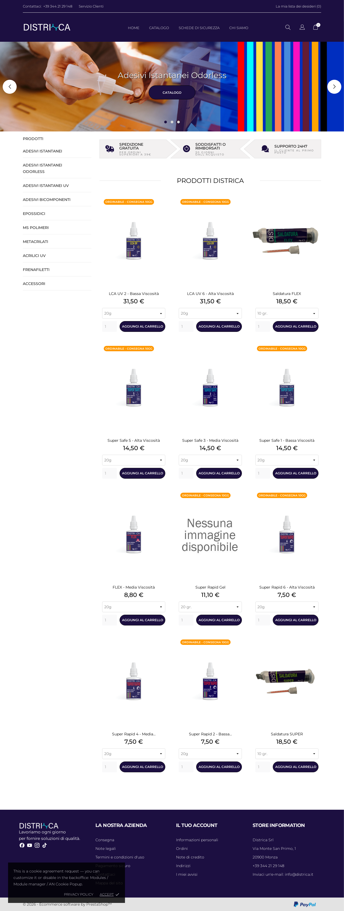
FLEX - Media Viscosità (134, 587)
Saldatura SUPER (287, 734)
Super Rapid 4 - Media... (134, 734)
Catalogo (159, 28)
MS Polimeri (36, 227)
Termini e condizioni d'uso (119, 857)
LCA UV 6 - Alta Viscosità (210, 293)
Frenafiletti (36, 269)
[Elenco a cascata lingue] (302, 28)
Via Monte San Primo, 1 (274, 848)
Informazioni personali (197, 839)
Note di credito (190, 857)
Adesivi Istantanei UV (46, 185)
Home (133, 28)
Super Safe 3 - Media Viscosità (210, 440)
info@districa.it (283, 874)
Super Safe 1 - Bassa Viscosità (286, 440)
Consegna (104, 839)
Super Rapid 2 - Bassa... (210, 734)
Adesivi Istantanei (42, 151)
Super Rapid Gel (210, 587)
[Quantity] (109, 326)
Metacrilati (35, 241)
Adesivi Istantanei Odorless (42, 168)
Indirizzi (183, 865)
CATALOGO (172, 93)
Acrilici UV (34, 255)
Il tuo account (196, 825)
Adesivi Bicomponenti (46, 199)
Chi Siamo (238, 28)
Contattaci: (32, 6)
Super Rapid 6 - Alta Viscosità (287, 587)
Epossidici (34, 213)
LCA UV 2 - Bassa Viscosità (134, 293)
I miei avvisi (187, 874)
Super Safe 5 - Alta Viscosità (134, 440)
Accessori (34, 283)
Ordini (182, 848)
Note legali (105, 848)
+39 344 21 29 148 (57, 6)
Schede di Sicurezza (199, 28)
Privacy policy (78, 894)
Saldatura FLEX (287, 293)
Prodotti (33, 138)
